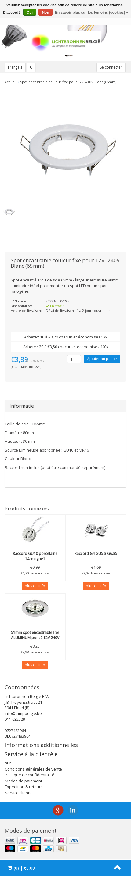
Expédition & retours (24, 786)
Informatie (21, 405)
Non (45, 12)
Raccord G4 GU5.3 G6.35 (96, 553)
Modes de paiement (23, 781)
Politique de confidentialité (29, 775)
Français (15, 67)
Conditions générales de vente (33, 769)
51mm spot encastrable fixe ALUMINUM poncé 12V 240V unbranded (35, 637)
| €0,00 (21, 868)
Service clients (18, 793)
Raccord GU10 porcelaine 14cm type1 (35, 556)
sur (8, 763)
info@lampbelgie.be (23, 713)
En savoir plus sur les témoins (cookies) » (91, 12)
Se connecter (111, 67)
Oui (30, 12)
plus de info (35, 585)
